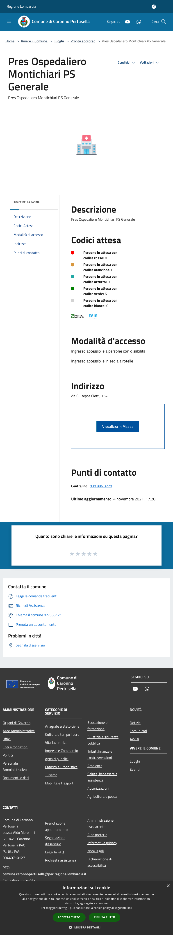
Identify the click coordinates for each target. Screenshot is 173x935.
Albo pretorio (97, 834)
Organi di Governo (16, 722)
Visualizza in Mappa (117, 426)
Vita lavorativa (56, 742)
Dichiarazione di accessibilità (99, 862)
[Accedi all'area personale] (154, 6)
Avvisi (134, 739)
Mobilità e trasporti (59, 783)
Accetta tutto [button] (69, 917)
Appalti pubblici (56, 758)
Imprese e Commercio (61, 750)
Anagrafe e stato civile (62, 726)
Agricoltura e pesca (102, 796)
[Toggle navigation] (9, 21)
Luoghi (59, 41)
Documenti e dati (16, 777)
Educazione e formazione (97, 725)
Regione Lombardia (21, 6)
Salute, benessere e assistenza (102, 777)
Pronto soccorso (83, 41)
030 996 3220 (101, 486)
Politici (8, 755)
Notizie (135, 722)
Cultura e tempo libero (62, 734)
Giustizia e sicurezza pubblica (102, 740)
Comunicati (138, 730)
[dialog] (86, 908)
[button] (86, 927)
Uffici (7, 739)
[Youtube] (125, 21)
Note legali (95, 851)
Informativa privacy (102, 843)
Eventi (135, 769)
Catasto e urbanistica (61, 767)
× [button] (168, 886)
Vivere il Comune (34, 41)
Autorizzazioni (98, 788)
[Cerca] (163, 21)
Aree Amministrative (19, 730)
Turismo (51, 775)
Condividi (127, 62)
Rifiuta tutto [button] (104, 917)
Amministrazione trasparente (100, 823)
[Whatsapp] (136, 21)
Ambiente (94, 765)
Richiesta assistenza (60, 860)
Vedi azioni (150, 62)
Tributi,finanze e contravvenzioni (99, 754)
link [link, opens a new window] (129, 908)
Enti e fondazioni (15, 747)
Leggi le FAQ (54, 852)
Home (9, 41)
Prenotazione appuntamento (56, 826)
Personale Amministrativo (15, 766)
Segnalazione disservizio (55, 841)
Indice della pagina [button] (26, 202)
